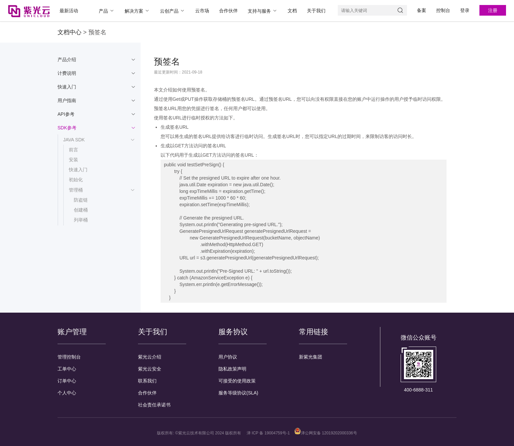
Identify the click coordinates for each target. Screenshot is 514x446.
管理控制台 (69, 357)
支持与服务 (263, 11)
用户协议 (227, 357)
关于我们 (316, 10)
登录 (464, 10)
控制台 (443, 10)
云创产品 (172, 11)
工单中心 (67, 369)
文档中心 (69, 32)
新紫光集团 (310, 357)
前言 (73, 149)
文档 (292, 10)
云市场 (202, 10)
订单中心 (67, 380)
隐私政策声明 (232, 369)
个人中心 (67, 392)
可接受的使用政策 (237, 380)
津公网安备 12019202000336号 (325, 433)
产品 (107, 11)
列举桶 (81, 220)
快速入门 (78, 169)
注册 (492, 10)
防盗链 (81, 200)
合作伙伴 (228, 10)
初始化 (76, 179)
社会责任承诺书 (154, 404)
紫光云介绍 (149, 357)
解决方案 (137, 11)
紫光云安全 (149, 369)
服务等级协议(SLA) (238, 392)
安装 (73, 159)
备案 (421, 10)
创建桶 (81, 210)
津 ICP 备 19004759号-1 (268, 433)
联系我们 (147, 380)
